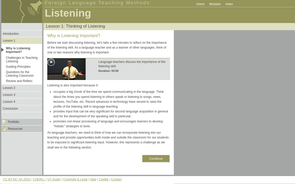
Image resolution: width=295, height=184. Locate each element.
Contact (116, 179)
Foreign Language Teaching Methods (97, 2)
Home (200, 4)
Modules (215, 4)
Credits (104, 179)
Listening (68, 13)
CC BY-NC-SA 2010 (16, 179)
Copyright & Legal (75, 179)
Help (93, 179)
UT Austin (54, 179)
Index (229, 4)
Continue (156, 158)
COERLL (39, 179)
